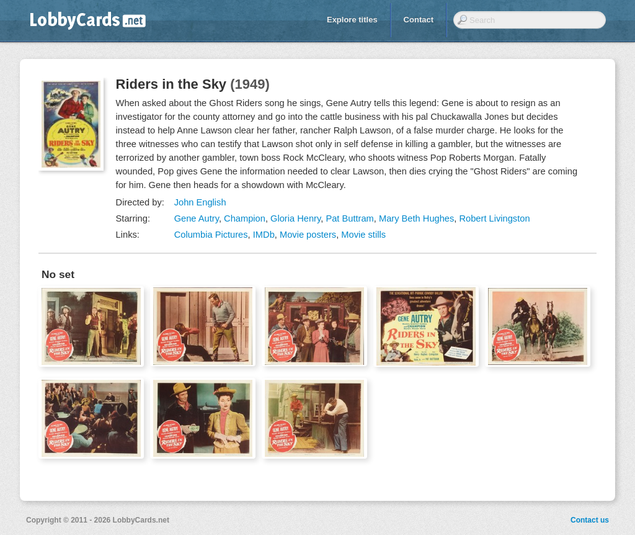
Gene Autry (196, 218)
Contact (418, 19)
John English (200, 202)
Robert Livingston (494, 218)
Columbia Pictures (211, 235)
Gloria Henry (295, 218)
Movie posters (308, 235)
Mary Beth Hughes (416, 218)
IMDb (264, 235)
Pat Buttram (349, 218)
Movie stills (363, 235)
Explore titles (352, 19)
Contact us (590, 520)
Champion (244, 218)
